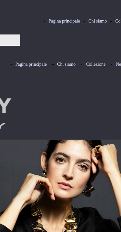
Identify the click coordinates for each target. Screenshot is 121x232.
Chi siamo (97, 21)
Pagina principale (64, 21)
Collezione (96, 64)
